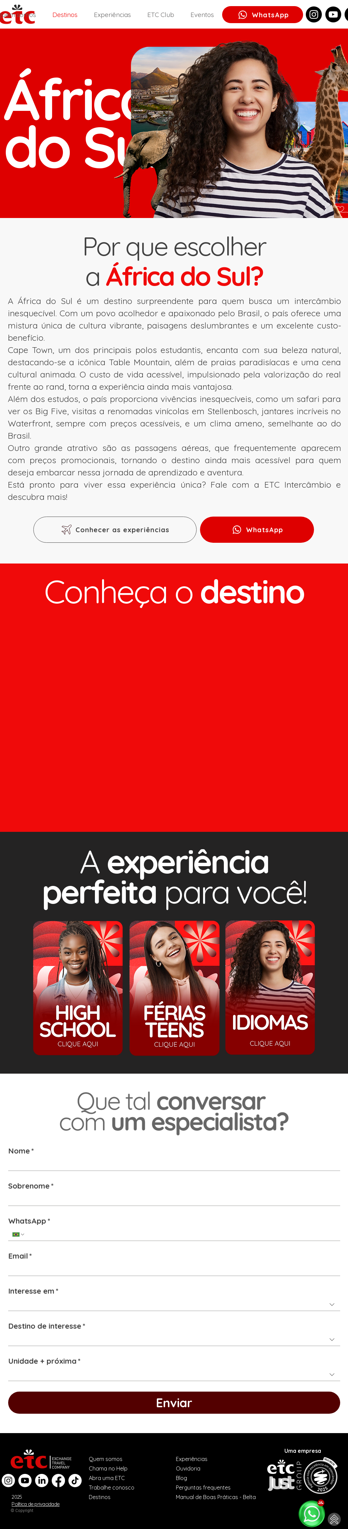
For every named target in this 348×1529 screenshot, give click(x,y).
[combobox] (174, 1304)
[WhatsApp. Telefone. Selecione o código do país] (18, 1234)
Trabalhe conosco (111, 1487)
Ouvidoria (188, 1468)
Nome (21, 1151)
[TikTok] (75, 1480)
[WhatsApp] (262, 14)
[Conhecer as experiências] (115, 530)
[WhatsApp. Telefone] (180, 1234)
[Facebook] (58, 1480)
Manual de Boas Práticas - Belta (216, 1497)
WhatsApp (29, 1221)
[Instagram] (314, 14)
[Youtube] (25, 1480)
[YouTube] (333, 14)
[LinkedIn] (41, 1480)
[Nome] (172, 1164)
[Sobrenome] (172, 1199)
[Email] (172, 1269)
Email (20, 1256)
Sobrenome (31, 1186)
